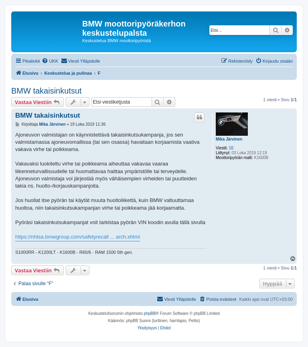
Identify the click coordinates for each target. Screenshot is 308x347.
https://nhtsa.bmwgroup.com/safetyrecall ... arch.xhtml (77, 237)
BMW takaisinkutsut (46, 90)
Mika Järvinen (229, 139)
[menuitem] (50, 61)
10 (231, 148)
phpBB (150, 313)
